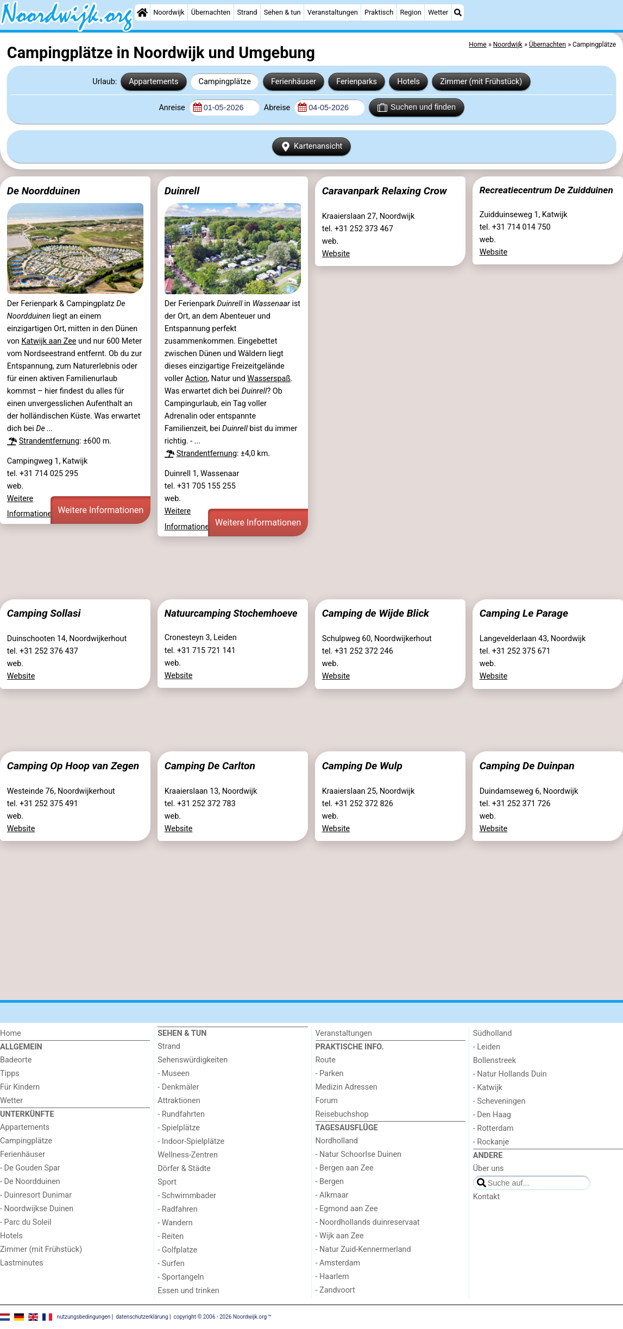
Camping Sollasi (44, 613)
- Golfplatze (177, 1250)
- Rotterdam (493, 1128)
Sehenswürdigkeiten (193, 1060)
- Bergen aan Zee (345, 1168)
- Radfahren (177, 1209)
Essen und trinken (188, 1290)
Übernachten (210, 12)
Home (10, 1033)
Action (196, 378)
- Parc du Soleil (26, 1222)
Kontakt (486, 1196)
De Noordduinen (43, 191)
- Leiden (486, 1047)
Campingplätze (225, 81)
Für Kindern (20, 1087)
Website (336, 253)
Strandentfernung (49, 441)
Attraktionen (179, 1100)
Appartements (153, 81)
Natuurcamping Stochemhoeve (231, 613)
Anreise (173, 107)
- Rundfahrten (181, 1114)
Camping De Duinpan (527, 766)
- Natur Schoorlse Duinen (359, 1154)
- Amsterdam (338, 1263)
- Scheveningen (499, 1101)
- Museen (174, 1073)
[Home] (142, 12)
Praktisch (378, 12)
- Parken (330, 1073)
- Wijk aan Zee (340, 1236)
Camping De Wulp (362, 766)
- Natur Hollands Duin (510, 1074)
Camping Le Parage (524, 613)
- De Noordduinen (30, 1181)
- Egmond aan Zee (347, 1208)
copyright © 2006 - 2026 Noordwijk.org (220, 1316)
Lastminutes (21, 1263)
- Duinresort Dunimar (36, 1195)
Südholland (492, 1033)
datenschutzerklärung (142, 1316)
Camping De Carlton (210, 766)
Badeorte (16, 1060)
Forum (327, 1100)
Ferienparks (356, 81)
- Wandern (175, 1222)
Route (326, 1060)
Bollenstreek (494, 1060)
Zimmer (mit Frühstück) (481, 81)
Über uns (488, 1168)
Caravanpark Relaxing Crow (384, 191)
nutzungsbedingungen (84, 1316)
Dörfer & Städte (184, 1168)
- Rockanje (491, 1142)
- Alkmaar (332, 1195)
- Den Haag (492, 1114)
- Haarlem (332, 1276)
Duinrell (182, 191)
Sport (167, 1182)
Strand (247, 12)
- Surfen (171, 1263)
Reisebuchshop (342, 1114)
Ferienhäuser (293, 81)
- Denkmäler (178, 1087)
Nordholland (337, 1141)
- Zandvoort (335, 1290)
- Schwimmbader (187, 1195)
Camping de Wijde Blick (375, 613)
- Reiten (171, 1236)
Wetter (438, 12)
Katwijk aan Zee (48, 341)
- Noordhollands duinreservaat (368, 1222)
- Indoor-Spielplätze (191, 1141)
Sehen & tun (282, 12)
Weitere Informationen (100, 510)
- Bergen (330, 1181)
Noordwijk (168, 12)
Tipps (10, 1073)
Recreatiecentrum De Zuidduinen (546, 190)
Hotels (408, 81)
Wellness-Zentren (188, 1155)
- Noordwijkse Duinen (36, 1208)
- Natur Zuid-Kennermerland (363, 1249)
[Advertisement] (311, 567)
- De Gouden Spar (30, 1168)
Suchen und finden (416, 107)
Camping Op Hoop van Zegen (73, 766)
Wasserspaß (269, 378)
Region (410, 12)
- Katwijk (487, 1087)
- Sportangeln (181, 1277)
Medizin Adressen (346, 1087)
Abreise (278, 107)
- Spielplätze (179, 1127)
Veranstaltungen (332, 12)
